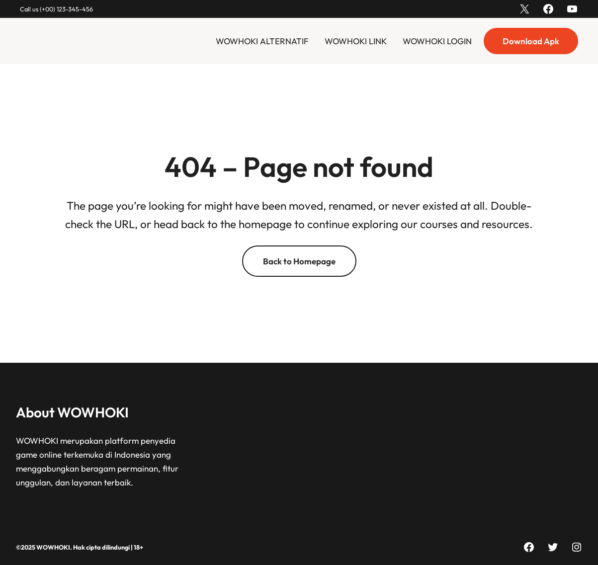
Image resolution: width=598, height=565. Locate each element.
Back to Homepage (299, 261)
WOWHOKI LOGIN (437, 41)
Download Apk (531, 41)
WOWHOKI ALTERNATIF (262, 41)
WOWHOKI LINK (356, 41)
